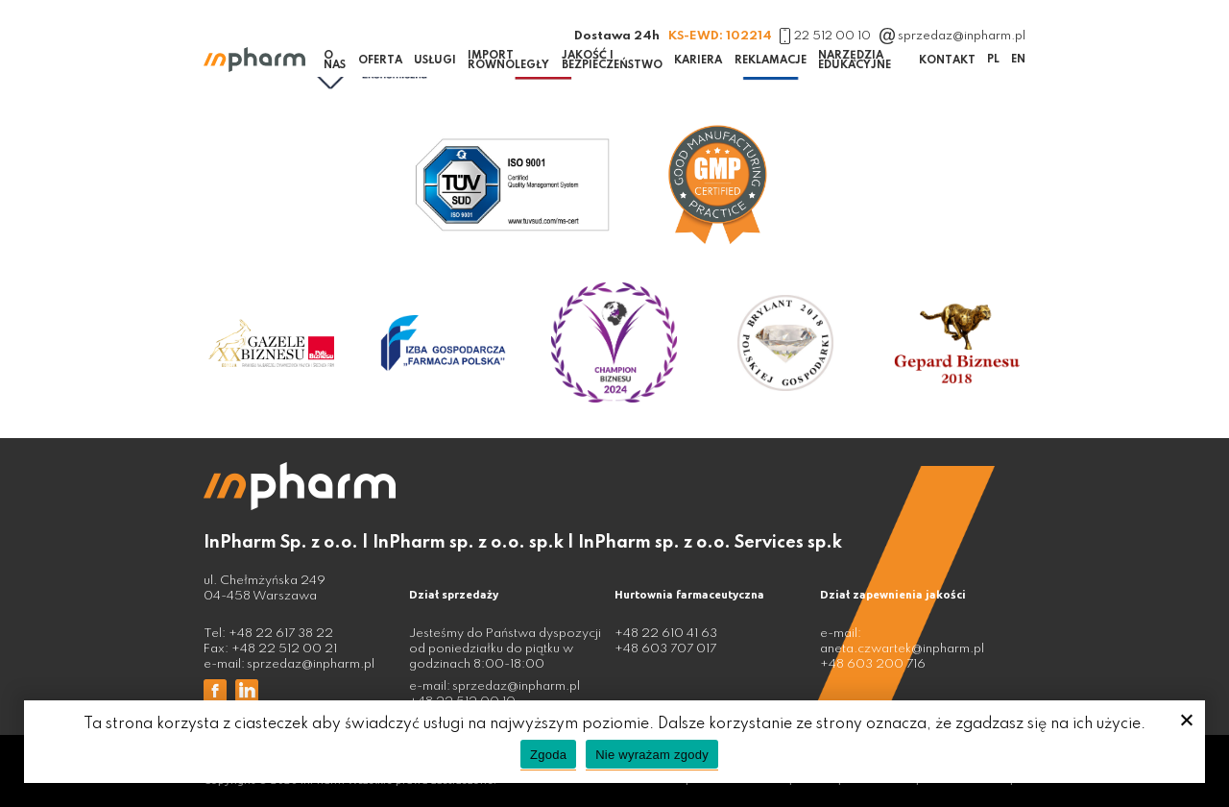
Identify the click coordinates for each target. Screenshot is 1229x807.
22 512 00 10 (825, 36)
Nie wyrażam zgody (652, 754)
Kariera (698, 60)
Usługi (435, 60)
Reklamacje (771, 60)
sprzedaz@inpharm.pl (953, 36)
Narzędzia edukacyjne (854, 60)
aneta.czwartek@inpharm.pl (902, 649)
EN (1018, 59)
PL (993, 59)
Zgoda (548, 754)
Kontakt (947, 60)
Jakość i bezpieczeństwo (612, 60)
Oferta (380, 60)
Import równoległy (508, 60)
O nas (335, 60)
